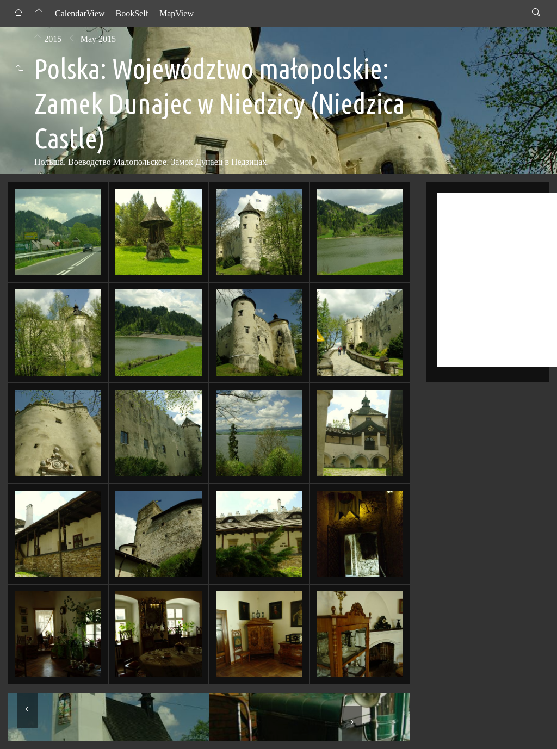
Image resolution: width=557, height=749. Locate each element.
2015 (52, 39)
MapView (176, 13)
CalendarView (79, 13)
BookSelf (131, 13)
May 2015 (98, 39)
